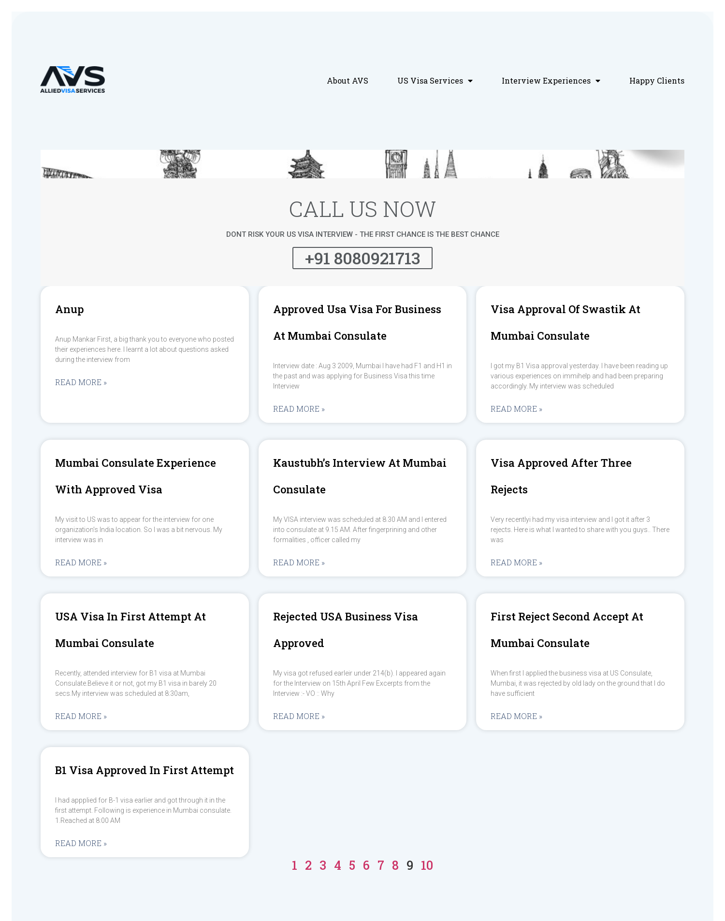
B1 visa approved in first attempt (144, 770)
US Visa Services (435, 80)
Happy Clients (656, 80)
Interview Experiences (551, 80)
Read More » (81, 382)
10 (427, 865)
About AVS (347, 80)
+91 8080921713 (362, 258)
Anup (69, 309)
